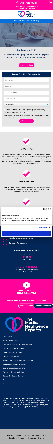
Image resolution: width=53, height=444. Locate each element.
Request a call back (43, 305)
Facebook (24, 257)
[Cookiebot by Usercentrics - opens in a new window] (43, 209)
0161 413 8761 (28, 2)
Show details (43, 227)
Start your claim (26, 65)
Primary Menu (50, 2)
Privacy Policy (29, 112)
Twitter (30, 257)
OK (26, 233)
